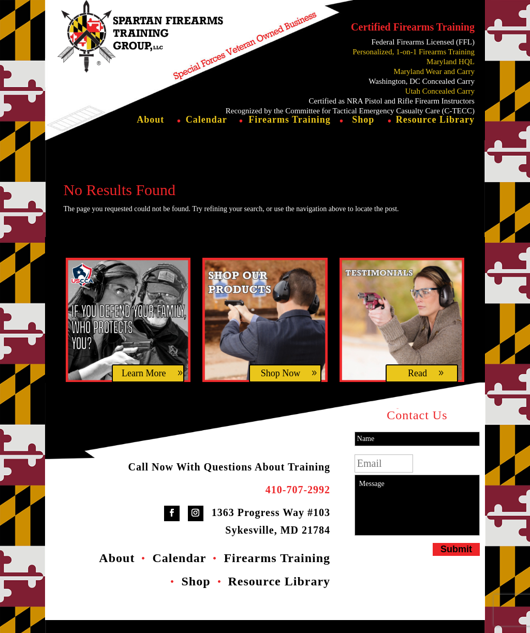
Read (417, 386)
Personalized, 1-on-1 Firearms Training (413, 52)
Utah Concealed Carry (440, 91)
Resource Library (435, 133)
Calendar (206, 133)
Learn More (144, 386)
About (150, 133)
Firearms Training (289, 133)
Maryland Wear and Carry (434, 71)
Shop (363, 133)
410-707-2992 (298, 502)
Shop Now (281, 386)
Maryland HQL (450, 61)
